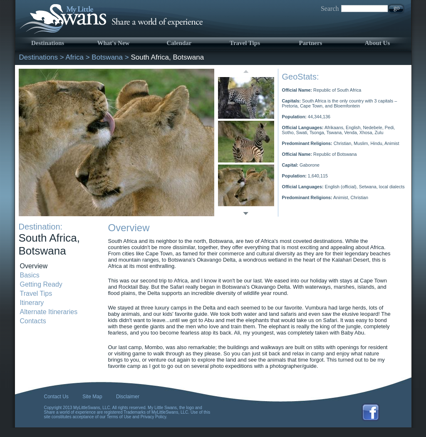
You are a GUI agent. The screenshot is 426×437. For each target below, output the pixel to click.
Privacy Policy (153, 417)
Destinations (47, 43)
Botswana (107, 57)
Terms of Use (119, 417)
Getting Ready (41, 284)
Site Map (92, 397)
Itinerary (32, 302)
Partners (310, 43)
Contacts (33, 321)
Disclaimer (127, 397)
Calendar (179, 43)
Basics (30, 275)
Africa (75, 57)
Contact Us (56, 397)
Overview (34, 266)
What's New (113, 43)
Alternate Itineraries (49, 311)
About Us (377, 43)
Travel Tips (245, 43)
